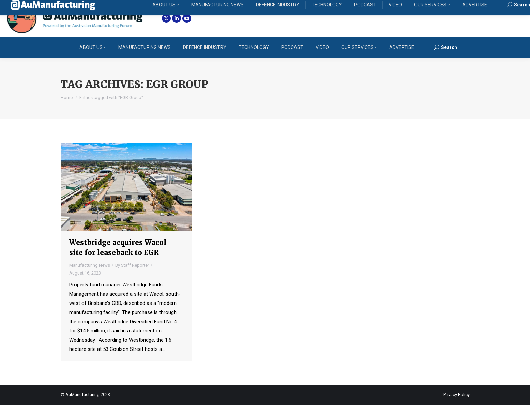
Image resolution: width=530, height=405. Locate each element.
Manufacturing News (89, 265)
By (132, 265)
